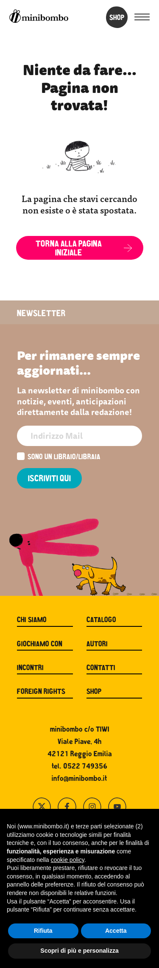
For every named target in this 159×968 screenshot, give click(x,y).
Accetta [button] (116, 930)
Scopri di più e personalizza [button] (79, 950)
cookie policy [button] (67, 859)
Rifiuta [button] (43, 930)
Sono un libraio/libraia (58, 457)
